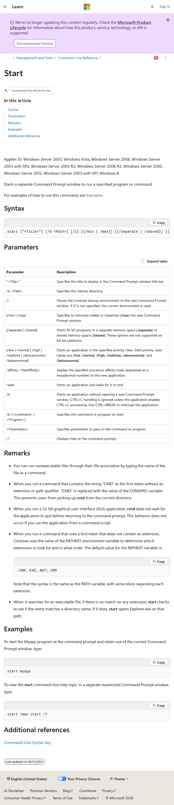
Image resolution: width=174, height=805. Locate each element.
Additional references (24, 135)
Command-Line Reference (78, 57)
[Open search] (152, 6)
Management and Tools (35, 57)
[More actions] (165, 58)
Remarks (14, 122)
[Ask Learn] (156, 58)
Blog (66, 790)
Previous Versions (43, 790)
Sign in (164, 6)
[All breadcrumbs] (8, 58)
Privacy (107, 790)
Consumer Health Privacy (23, 797)
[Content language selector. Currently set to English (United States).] (27, 779)
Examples (15, 129)
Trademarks (87, 797)
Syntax (13, 109)
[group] (87, 231)
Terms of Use (62, 797)
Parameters (16, 116)
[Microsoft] (87, 7)
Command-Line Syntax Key (27, 742)
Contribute (87, 790)
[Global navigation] (5, 6)
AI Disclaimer (14, 790)
